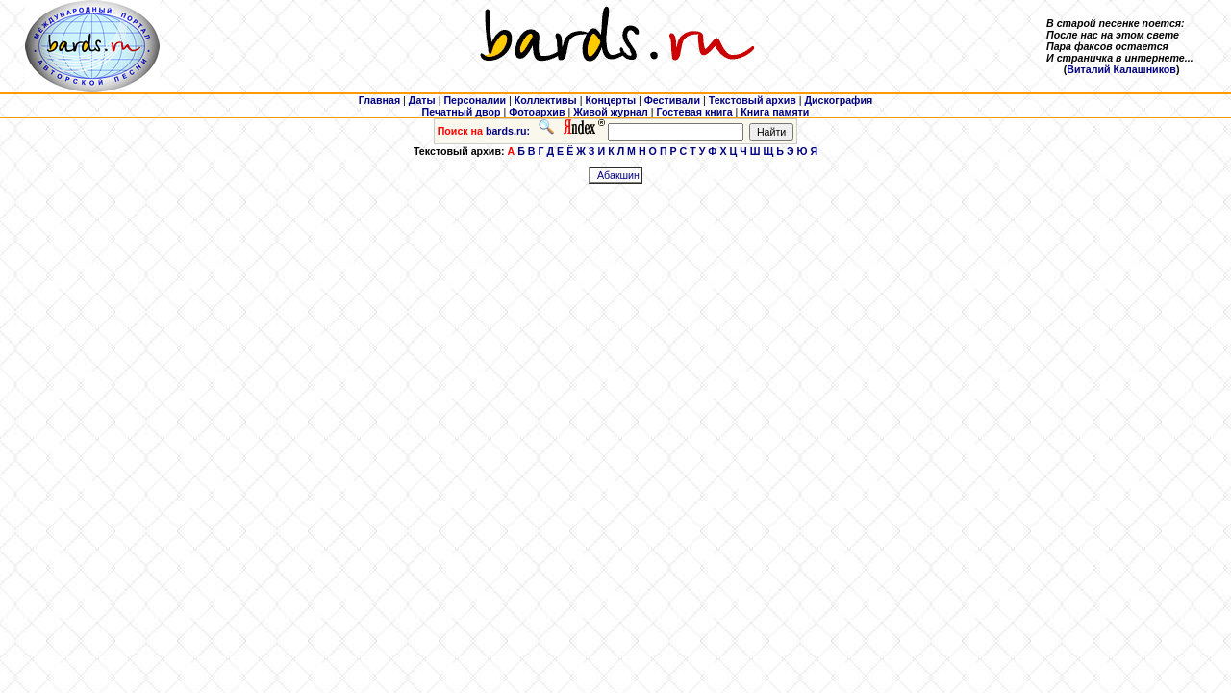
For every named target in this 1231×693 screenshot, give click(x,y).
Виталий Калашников (1121, 69)
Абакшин (618, 175)
